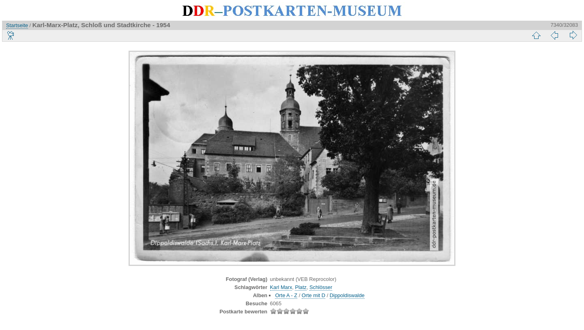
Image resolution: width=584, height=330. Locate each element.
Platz (300, 287)
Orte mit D (313, 295)
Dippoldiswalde (347, 295)
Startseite (17, 25)
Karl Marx (281, 287)
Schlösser (320, 287)
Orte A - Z (286, 295)
